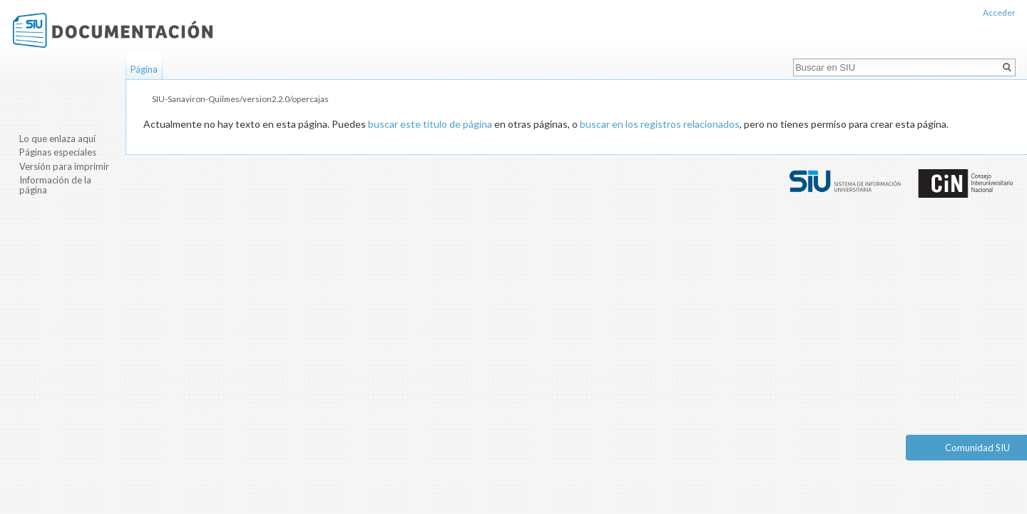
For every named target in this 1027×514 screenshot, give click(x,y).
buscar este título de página (430, 124)
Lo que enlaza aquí (57, 138)
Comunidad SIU (977, 447)
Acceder (999, 12)
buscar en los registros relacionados (660, 124)
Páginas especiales (57, 152)
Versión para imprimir (64, 166)
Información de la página (55, 185)
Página (144, 69)
